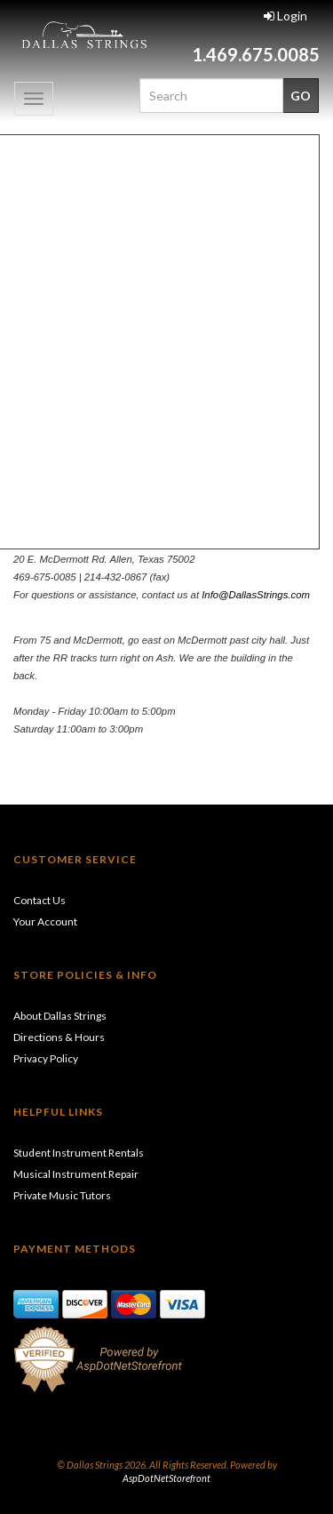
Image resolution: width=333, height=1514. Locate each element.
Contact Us (39, 900)
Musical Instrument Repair (76, 1174)
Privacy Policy (45, 1058)
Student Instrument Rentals (78, 1152)
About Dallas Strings (60, 1015)
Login (285, 15)
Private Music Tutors (62, 1195)
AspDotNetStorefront (166, 1478)
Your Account (45, 921)
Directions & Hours (59, 1037)
